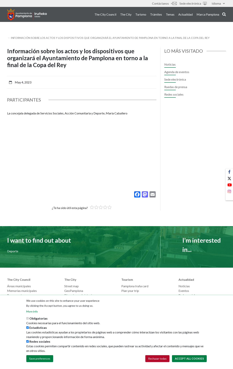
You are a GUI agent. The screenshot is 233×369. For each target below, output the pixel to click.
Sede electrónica (193, 3)
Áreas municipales (19, 286)
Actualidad (185, 15)
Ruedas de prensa (175, 87)
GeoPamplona (73, 290)
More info (32, 311)
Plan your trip (130, 290)
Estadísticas (38, 327)
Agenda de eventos (176, 72)
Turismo (140, 15)
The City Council (105, 15)
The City (125, 15)
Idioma (218, 3)
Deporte (12, 251)
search (224, 15)
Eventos (183, 290)
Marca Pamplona (208, 15)
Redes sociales (173, 94)
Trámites (156, 15)
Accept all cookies (189, 358)
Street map (71, 286)
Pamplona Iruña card (134, 286)
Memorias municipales (22, 290)
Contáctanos (164, 3)
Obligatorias (38, 318)
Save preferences (39, 358)
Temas (170, 15)
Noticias (170, 64)
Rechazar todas (157, 358)
